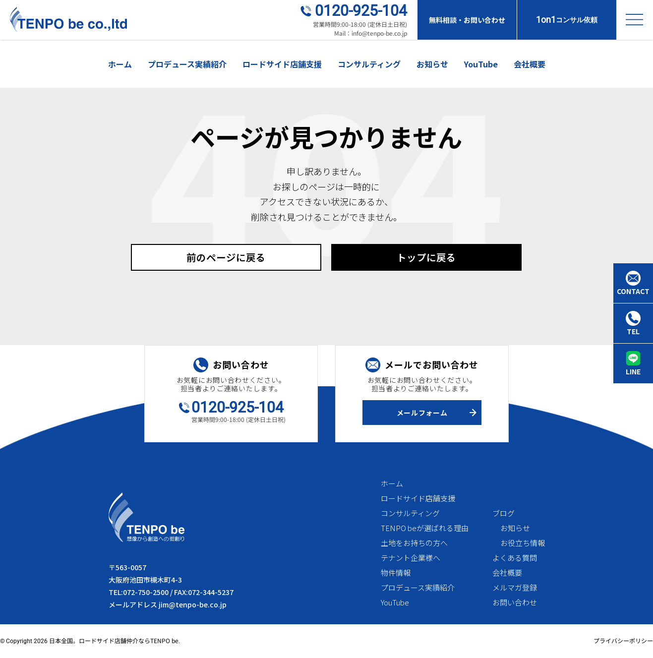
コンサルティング (369, 64)
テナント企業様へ (410, 558)
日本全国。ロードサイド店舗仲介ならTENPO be (113, 641)
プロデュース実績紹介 (187, 64)
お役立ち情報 (522, 543)
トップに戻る (426, 257)
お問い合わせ (514, 603)
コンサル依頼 (566, 19)
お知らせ (432, 64)
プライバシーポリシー (623, 641)
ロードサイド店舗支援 (282, 64)
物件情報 (396, 573)
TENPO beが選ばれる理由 (425, 528)
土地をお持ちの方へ (414, 543)
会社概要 (529, 64)
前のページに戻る (226, 257)
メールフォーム (422, 413)
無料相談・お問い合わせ (467, 20)
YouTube (481, 64)
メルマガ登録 (514, 588)
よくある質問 (514, 558)
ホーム (120, 64)
